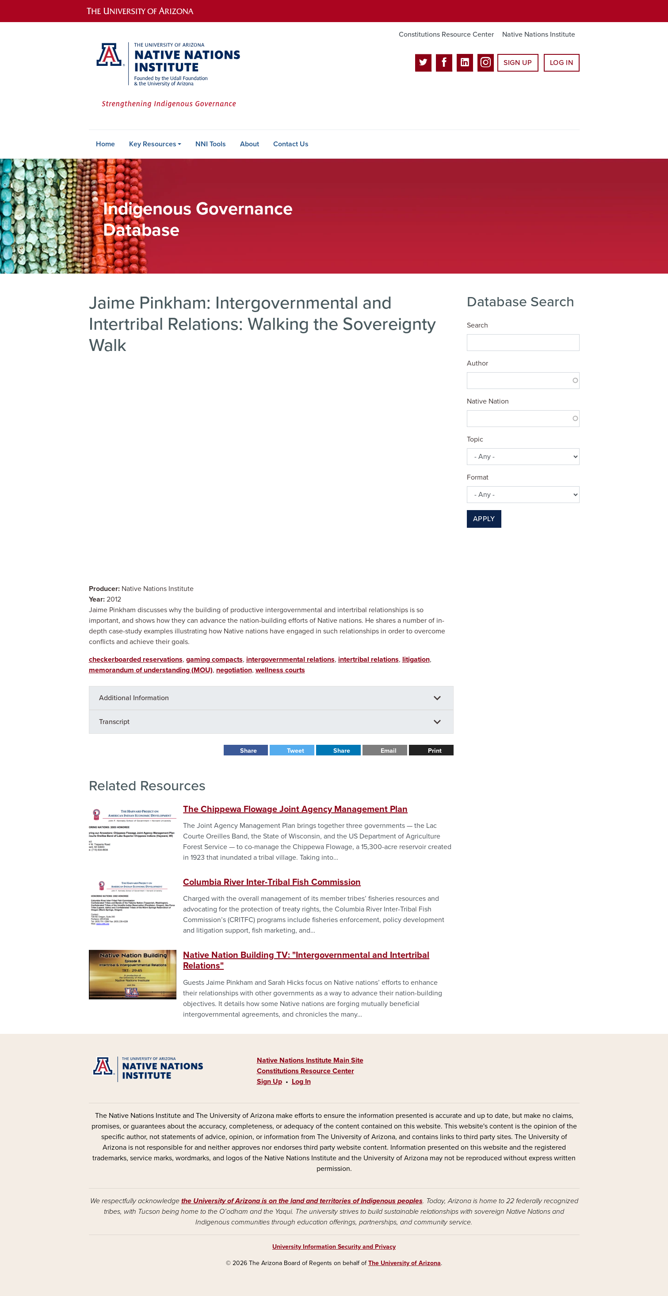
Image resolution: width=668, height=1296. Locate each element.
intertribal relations (368, 659)
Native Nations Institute (538, 34)
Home (105, 144)
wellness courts (280, 670)
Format (478, 477)
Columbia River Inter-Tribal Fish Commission (272, 882)
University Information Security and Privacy (334, 1246)
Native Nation (488, 401)
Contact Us (291, 144)
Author (477, 363)
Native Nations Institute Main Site (310, 1060)
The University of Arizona (404, 1263)
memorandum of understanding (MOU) (151, 670)
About (249, 144)
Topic (475, 439)
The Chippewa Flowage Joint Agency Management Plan (295, 809)
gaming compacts (214, 659)
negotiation (234, 670)
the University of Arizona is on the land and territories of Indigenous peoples (302, 1201)
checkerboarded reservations (136, 659)
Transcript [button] (114, 721)
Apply (484, 519)
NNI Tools (210, 144)
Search (477, 325)
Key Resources (152, 144)
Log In (561, 62)
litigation (416, 659)
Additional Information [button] (134, 698)
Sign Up (518, 62)
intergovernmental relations (290, 659)
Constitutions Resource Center (446, 34)
